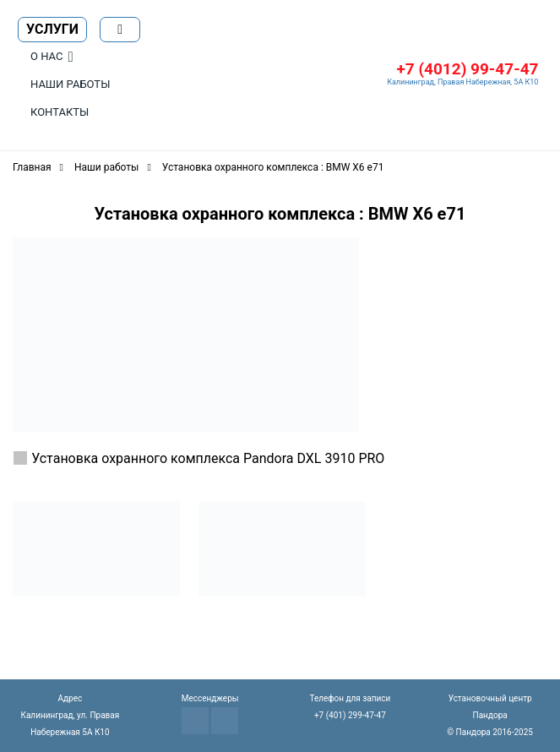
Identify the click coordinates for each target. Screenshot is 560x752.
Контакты (59, 112)
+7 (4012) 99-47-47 (467, 69)
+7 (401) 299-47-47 (350, 715)
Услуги (52, 29)
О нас (46, 56)
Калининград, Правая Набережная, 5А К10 (462, 82)
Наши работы (70, 84)
